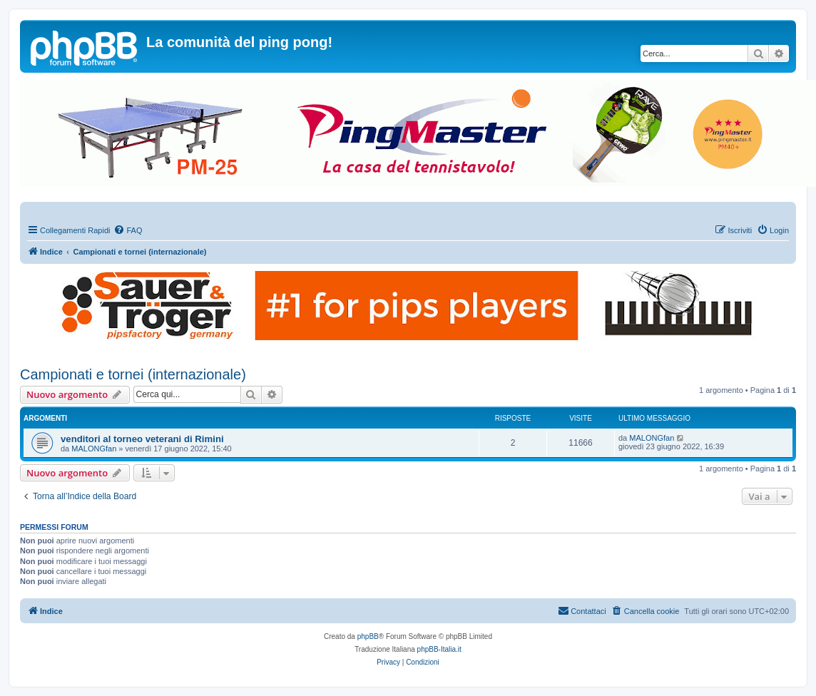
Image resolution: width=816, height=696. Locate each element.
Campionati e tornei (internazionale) (133, 374)
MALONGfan (93, 448)
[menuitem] (127, 230)
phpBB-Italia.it (439, 649)
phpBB (368, 636)
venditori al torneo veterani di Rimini (142, 439)
